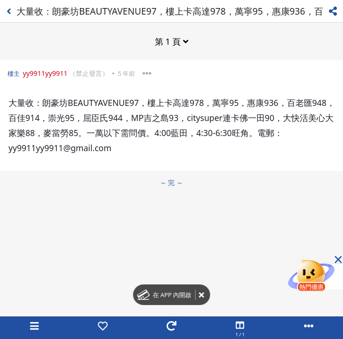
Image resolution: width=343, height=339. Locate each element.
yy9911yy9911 (45, 73)
